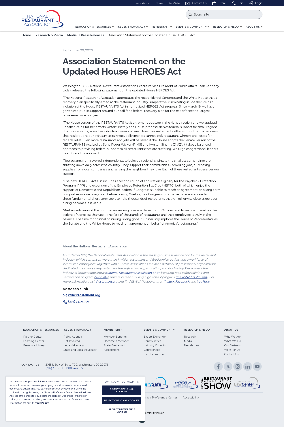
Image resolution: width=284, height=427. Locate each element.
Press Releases (92, 35)
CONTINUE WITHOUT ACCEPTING (121, 382)
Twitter (169, 281)
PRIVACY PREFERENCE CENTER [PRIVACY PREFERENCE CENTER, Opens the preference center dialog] (121, 410)
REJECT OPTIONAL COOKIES (121, 400)
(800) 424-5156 (74, 368)
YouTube (203, 281)
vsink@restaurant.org (81, 295)
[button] (94, 26)
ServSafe (101, 277)
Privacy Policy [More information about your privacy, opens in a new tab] (40, 403)
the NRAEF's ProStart (191, 277)
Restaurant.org (106, 281)
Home (26, 35)
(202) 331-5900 (76, 302)
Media (72, 35)
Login (255, 3)
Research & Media (49, 35)
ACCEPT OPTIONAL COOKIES (121, 390)
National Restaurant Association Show (133, 272)
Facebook (182, 281)
